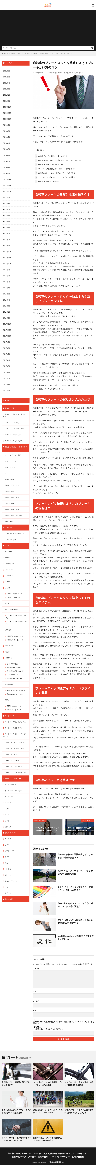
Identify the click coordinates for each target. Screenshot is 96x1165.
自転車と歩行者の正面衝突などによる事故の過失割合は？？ (75, 855)
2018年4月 (7, 297)
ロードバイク (9, 708)
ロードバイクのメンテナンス (15, 734)
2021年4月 (7, 83)
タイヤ (7, 847)
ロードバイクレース (12, 752)
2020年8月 (7, 130)
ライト (7, 812)
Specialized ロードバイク (16, 687)
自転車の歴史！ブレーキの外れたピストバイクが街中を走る (47, 1137)
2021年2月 (7, 95)
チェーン (8, 853)
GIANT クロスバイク (14, 588)
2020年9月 (7, 124)
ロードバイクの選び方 (13, 746)
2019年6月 (7, 214)
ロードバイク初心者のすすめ (15, 764)
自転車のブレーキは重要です (47, 181)
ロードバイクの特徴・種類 (14, 740)
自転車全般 (79, 73)
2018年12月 (7, 250)
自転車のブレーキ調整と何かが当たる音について (16, 1083)
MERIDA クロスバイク (15, 630)
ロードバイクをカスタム (13, 758)
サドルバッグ (9, 788)
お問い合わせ (62, 1154)
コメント (36, 968)
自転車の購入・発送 (12, 504)
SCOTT (7, 645)
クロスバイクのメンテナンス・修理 (15, 411)
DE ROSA (8, 576)
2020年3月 (7, 160)
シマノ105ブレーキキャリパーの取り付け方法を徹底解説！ (79, 1083)
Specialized (9, 677)
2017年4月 (7, 369)
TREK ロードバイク (14, 702)
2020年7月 (7, 136)
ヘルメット (9, 806)
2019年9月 (7, 196)
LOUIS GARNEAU (11, 603)
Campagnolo (9, 558)
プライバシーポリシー (47, 1154)
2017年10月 (7, 333)
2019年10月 (7, 190)
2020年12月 (7, 107)
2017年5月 (7, 363)
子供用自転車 (9, 475)
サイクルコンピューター (13, 782)
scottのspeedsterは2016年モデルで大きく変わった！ (76, 936)
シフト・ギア (9, 841)
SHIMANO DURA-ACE (15, 664)
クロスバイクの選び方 (13, 430)
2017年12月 (7, 321)
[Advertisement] (48, 29)
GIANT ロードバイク (14, 591)
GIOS (7, 597)
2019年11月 (7, 184)
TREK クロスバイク (14, 698)
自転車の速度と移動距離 (13, 510)
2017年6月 (7, 357)
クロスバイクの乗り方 (13, 419)
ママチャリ (9, 522)
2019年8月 (7, 202)
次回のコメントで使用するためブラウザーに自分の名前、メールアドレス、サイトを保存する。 (63, 1022)
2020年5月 (7, 148)
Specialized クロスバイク (16, 683)
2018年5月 (7, 291)
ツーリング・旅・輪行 (13, 451)
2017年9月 (7, 339)
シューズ (8, 794)
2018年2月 (7, 309)
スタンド (8, 800)
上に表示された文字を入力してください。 (48, 1028)
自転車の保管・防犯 (12, 492)
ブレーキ (27, 53)
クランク (8, 830)
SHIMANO (8, 651)
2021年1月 (7, 101)
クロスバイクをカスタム (13, 436)
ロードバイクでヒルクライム (15, 714)
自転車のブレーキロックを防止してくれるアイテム (55, 172)
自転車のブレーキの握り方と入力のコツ (51, 164)
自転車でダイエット (12, 481)
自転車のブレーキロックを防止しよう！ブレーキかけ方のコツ (52, 53)
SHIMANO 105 (12, 657)
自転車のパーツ (16, 53)
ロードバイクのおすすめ (13, 720)
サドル (7, 836)
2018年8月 (7, 273)
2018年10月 (7, 261)
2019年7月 (7, 208)
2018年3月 (7, 303)
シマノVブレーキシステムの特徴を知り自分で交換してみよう (79, 1110)
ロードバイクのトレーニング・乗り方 (15, 727)
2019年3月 (7, 232)
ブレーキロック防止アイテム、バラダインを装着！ (55, 176)
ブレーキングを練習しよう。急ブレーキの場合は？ (55, 168)
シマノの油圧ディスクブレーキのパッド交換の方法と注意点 (16, 1110)
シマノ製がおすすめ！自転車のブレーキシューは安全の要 (47, 1083)
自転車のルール (10, 487)
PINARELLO (9, 639)
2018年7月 (7, 279)
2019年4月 (7, 226)
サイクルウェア (10, 776)
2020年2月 (7, 166)
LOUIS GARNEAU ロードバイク (16, 616)
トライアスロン (10, 457)
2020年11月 (7, 113)
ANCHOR (8, 546)
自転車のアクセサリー (13, 770)
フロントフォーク (11, 871)
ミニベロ (8, 469)
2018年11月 (7, 256)
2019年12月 (7, 178)
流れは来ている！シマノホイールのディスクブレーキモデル (47, 1110)
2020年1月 (7, 172)
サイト (35, 1010)
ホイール (8, 883)
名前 (35, 991)
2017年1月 (7, 387)
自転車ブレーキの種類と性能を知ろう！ (51, 155)
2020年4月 (7, 154)
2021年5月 (7, 77)
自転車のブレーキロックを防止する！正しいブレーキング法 (58, 159)
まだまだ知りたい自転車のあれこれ (15, 443)
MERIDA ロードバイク (15, 633)
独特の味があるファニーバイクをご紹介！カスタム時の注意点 (75, 904)
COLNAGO (9, 570)
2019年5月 (7, 220)
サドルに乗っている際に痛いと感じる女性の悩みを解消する (75, 920)
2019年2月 (7, 238)
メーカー (8, 540)
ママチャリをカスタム (13, 534)
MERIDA (8, 624)
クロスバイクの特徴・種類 (14, 425)
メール (36, 1000)
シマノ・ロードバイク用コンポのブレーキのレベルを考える (16, 1137)
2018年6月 (7, 285)
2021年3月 (7, 89)
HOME (6, 53)
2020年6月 (7, 142)
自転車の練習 (9, 498)
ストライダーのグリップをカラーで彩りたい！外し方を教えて (75, 887)
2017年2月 (7, 381)
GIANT (7, 582)
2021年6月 (7, 71)
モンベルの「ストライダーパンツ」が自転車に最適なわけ (75, 871)
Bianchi (7, 552)
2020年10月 (7, 119)
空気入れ (8, 818)
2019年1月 (7, 244)
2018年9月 (7, 267)
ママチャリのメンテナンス (14, 528)
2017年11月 (7, 327)
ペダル (7, 877)
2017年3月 (7, 375)
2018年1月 (7, 315)
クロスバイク (9, 404)
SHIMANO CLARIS (14, 660)
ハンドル (8, 859)
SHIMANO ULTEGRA (14, 671)
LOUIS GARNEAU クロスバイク (16, 610)
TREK (7, 693)
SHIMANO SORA (13, 668)
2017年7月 (7, 351)
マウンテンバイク (11, 463)
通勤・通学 (9, 516)
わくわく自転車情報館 (55, 1159)
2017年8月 (7, 345)
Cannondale (9, 564)
